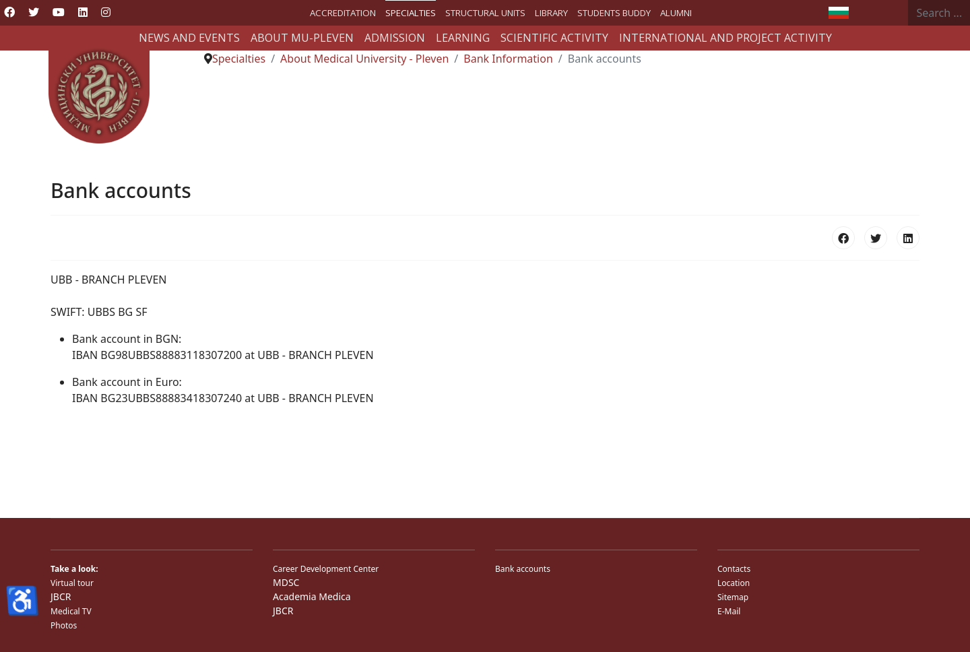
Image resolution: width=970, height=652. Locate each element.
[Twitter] (33, 12)
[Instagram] (105, 12)
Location (733, 583)
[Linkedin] (83, 12)
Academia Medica (312, 596)
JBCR (61, 596)
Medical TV (71, 611)
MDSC (286, 582)
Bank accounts (522, 569)
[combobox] (939, 13)
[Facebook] (9, 12)
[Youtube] (59, 12)
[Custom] (129, 12)
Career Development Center (326, 569)
